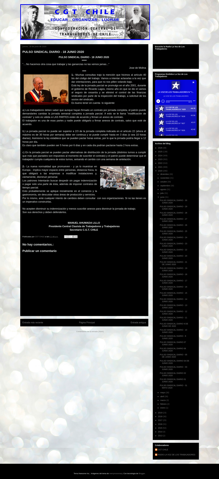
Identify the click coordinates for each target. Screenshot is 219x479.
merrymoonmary (115, 473)
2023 (160, 159)
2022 (160, 163)
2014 (160, 432)
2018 (160, 416)
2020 (160, 171)
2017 (160, 420)
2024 (160, 155)
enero (163, 408)
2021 (160, 167)
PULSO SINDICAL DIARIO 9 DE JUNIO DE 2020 (174, 325)
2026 (160, 148)
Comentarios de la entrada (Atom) (90, 331)
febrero (163, 404)
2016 (160, 424)
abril (162, 396)
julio (162, 193)
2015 (160, 428)
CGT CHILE (163, 450)
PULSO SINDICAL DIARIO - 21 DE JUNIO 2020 (173, 263)
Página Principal (87, 322)
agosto (163, 189)
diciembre (164, 174)
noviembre (165, 178)
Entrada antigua (138, 322)
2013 (160, 436)
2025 (160, 152)
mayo (163, 392)
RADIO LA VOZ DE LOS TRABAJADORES (176, 455)
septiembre (165, 186)
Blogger (142, 473)
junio (162, 197)
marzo (163, 400)
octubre (163, 182)
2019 (160, 413)
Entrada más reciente (32, 322)
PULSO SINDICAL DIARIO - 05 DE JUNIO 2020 (173, 356)
